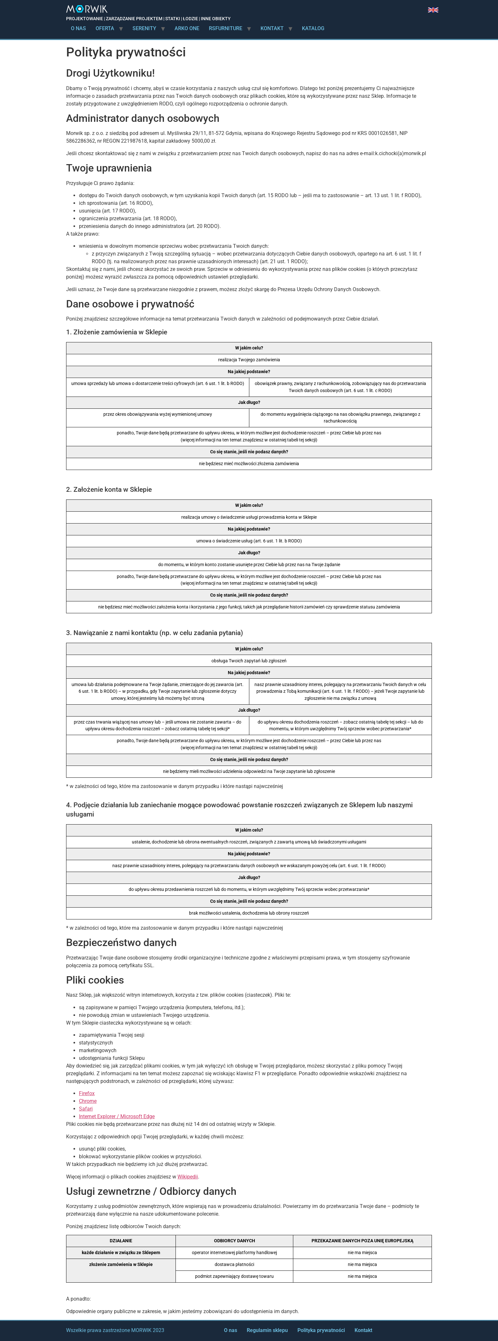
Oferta (105, 28)
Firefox (87, 1093)
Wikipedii (187, 1177)
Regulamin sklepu (267, 1330)
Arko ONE (187, 28)
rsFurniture (225, 28)
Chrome (88, 1101)
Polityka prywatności (321, 1330)
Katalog (313, 28)
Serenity (144, 28)
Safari (86, 1109)
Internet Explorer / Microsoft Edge (117, 1116)
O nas (78, 28)
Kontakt (272, 28)
